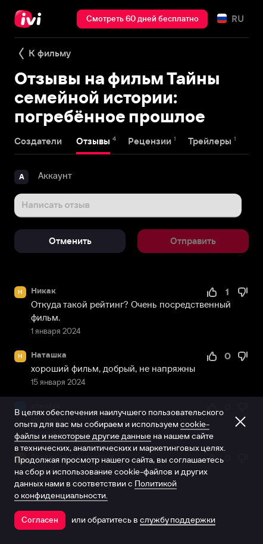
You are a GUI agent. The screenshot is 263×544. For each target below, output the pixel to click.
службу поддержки (177, 519)
